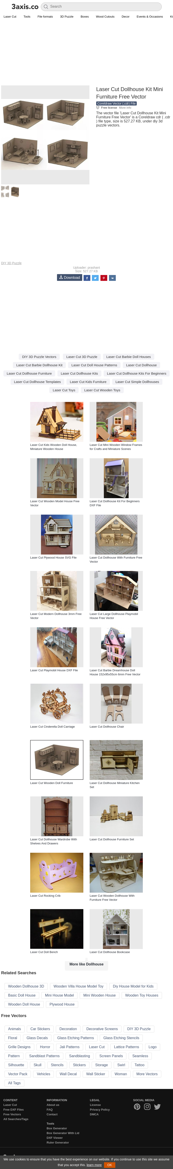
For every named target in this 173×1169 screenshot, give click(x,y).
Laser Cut (10, 16)
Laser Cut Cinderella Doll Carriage (52, 726)
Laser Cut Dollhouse (141, 365)
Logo (153, 1047)
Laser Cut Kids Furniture (88, 382)
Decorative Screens (102, 1029)
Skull (37, 1065)
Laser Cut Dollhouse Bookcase (110, 952)
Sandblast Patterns (44, 1056)
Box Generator (57, 1128)
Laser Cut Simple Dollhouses (137, 382)
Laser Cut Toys (64, 390)
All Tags (14, 1083)
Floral (12, 1038)
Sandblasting (79, 1056)
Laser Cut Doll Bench (44, 952)
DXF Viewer (55, 1137)
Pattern (14, 1056)
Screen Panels (111, 1056)
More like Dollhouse (86, 964)
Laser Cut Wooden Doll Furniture (51, 783)
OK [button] (109, 1165)
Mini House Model (59, 995)
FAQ (50, 1109)
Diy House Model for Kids (133, 986)
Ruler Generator (58, 1142)
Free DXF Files (13, 1109)
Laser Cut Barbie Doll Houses (128, 357)
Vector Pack (17, 1074)
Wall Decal (68, 1074)
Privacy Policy (100, 1109)
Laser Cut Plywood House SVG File (53, 557)
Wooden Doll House (24, 1004)
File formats (45, 16)
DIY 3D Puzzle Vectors (39, 357)
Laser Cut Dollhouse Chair (107, 726)
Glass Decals (37, 1038)
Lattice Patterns (126, 1047)
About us (53, 1105)
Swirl (121, 1065)
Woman (121, 1074)
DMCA (94, 1114)
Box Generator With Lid (63, 1133)
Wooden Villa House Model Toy (78, 986)
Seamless (140, 1056)
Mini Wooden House (99, 995)
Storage (101, 1065)
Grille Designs (19, 1047)
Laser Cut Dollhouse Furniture (29, 373)
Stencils (57, 1065)
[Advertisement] (86, 53)
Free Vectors (12, 1114)
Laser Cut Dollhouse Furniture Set (112, 839)
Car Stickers (40, 1029)
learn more (94, 1165)
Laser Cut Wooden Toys (102, 390)
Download (69, 277)
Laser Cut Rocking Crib (45, 895)
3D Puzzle (66, 16)
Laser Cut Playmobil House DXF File (54, 670)
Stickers (79, 1065)
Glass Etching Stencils (121, 1038)
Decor (126, 16)
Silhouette (16, 1065)
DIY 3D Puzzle (11, 263)
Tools (26, 16)
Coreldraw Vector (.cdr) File (116, 103)
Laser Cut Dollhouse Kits (79, 373)
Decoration (68, 1029)
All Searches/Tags (15, 1119)
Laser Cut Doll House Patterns (94, 365)
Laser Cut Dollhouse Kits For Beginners (136, 373)
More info (125, 107)
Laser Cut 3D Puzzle (81, 357)
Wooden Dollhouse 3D (26, 986)
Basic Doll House (22, 995)
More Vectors (147, 1074)
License (95, 1105)
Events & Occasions (150, 16)
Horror (45, 1047)
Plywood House (62, 1004)
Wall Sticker (95, 1074)
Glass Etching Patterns (75, 1038)
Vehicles (43, 1074)
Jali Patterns (70, 1047)
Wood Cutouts (105, 16)
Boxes (85, 16)
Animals (14, 1029)
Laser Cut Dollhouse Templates (37, 382)
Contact (52, 1114)
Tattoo (140, 1065)
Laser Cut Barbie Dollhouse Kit (39, 365)
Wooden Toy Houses (141, 995)
